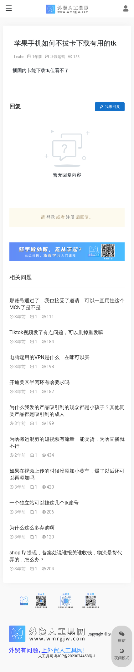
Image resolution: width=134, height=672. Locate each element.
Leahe (19, 57)
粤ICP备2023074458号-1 (74, 656)
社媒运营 (57, 57)
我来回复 (110, 107)
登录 (50, 217)
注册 (70, 217)
